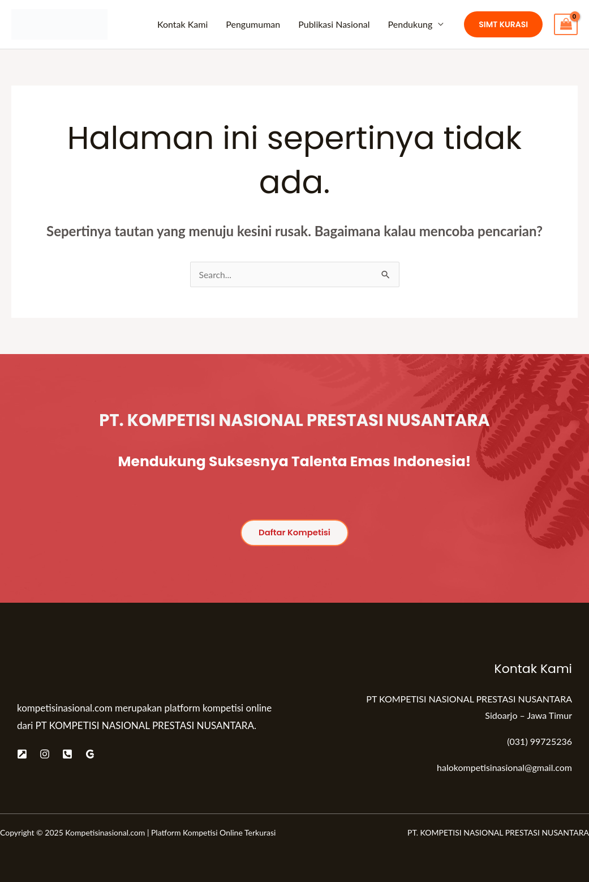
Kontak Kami (182, 24)
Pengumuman (253, 24)
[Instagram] (45, 754)
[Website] (22, 754)
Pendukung (410, 24)
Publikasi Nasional (333, 24)
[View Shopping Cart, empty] (566, 25)
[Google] (90, 754)
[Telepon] (67, 754)
